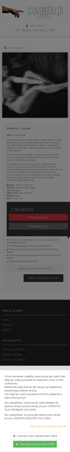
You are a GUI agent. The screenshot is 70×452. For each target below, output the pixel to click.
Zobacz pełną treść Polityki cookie (48, 426)
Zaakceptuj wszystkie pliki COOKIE (35, 444)
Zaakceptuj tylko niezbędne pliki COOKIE (35, 436)
